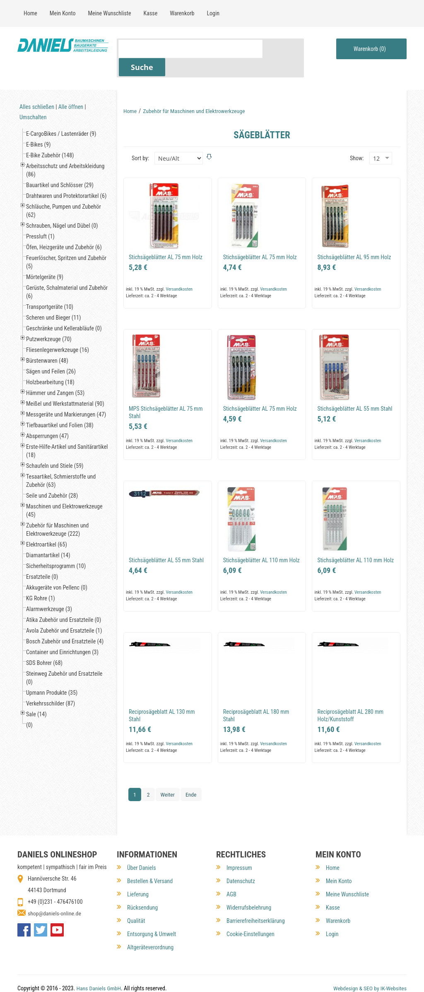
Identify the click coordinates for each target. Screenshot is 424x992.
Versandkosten (179, 270)
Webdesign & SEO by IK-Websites (369, 970)
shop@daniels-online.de (55, 888)
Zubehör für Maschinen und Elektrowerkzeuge (195, 92)
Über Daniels (141, 843)
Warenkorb (338, 896)
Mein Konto (339, 856)
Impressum (239, 843)
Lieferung (138, 869)
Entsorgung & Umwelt (151, 909)
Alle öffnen (70, 88)
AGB (231, 869)
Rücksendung (142, 882)
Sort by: (140, 139)
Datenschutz (240, 856)
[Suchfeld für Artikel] (190, 48)
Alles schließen (36, 88)
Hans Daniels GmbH (99, 970)
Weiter (168, 776)
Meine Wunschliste (347, 869)
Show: (357, 139)
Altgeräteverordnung (150, 922)
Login (332, 909)
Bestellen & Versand (150, 856)
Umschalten (32, 98)
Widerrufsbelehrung (248, 882)
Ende (191, 776)
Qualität (136, 896)
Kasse (333, 882)
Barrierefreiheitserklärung (255, 896)
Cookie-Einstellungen (250, 909)
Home (130, 92)
